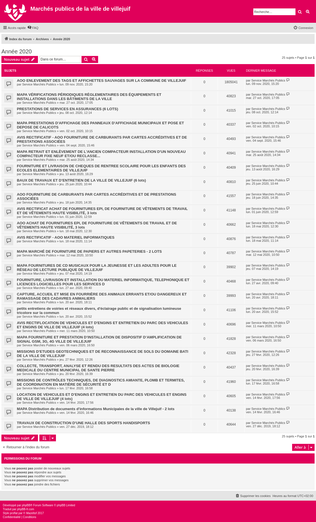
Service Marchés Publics (39, 84)
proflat (14, 513)
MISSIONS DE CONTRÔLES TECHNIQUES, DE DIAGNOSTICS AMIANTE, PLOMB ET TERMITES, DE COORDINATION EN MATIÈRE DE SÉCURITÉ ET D (101, 382)
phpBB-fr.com (25, 509)
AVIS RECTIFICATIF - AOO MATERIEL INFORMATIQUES (65, 237)
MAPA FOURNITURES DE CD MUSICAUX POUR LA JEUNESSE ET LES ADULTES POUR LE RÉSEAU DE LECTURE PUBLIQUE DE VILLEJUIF (97, 267)
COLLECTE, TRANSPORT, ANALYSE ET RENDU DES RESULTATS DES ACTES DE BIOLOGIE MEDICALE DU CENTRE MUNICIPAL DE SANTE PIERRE (98, 368)
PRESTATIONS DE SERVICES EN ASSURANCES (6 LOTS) (67, 109)
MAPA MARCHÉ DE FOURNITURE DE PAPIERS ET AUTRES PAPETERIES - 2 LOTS (89, 251)
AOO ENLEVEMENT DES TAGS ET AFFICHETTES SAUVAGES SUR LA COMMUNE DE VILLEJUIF (101, 80)
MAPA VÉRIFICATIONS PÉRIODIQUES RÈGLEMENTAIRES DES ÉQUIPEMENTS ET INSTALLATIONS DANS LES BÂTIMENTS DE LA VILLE (89, 96)
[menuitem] (33, 27)
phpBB (26, 505)
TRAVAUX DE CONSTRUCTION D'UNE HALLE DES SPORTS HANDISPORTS (83, 423)
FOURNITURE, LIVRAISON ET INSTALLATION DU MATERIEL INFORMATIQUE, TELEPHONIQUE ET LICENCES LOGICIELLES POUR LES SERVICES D (103, 282)
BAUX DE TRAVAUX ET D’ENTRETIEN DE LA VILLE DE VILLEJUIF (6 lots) (81, 180)
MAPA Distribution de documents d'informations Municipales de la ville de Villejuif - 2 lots (96, 409)
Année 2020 (16, 51)
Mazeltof (31, 513)
